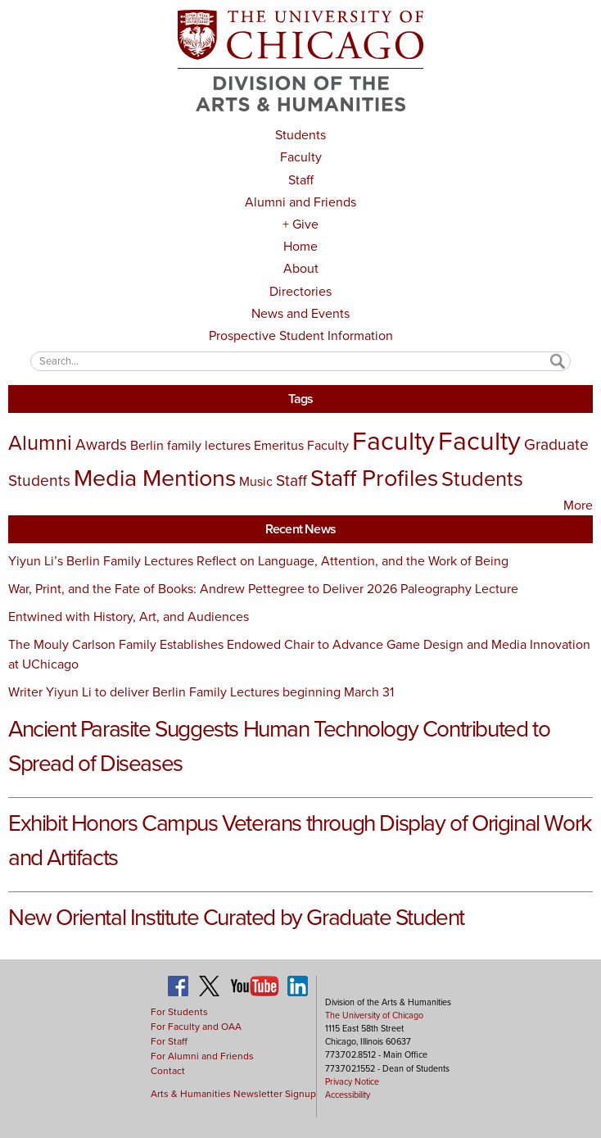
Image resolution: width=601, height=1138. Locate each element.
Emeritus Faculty (301, 445)
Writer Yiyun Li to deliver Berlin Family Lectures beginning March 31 (201, 691)
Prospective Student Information (301, 335)
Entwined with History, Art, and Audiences (128, 616)
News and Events (300, 313)
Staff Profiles (374, 477)
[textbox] (301, 360)
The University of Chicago (374, 1015)
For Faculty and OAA (196, 1026)
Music (256, 481)
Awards (101, 444)
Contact (168, 1070)
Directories (300, 291)
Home (300, 246)
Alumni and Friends (300, 202)
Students (300, 134)
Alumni (40, 442)
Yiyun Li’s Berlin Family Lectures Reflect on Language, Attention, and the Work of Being (258, 560)
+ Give (300, 224)
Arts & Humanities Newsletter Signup (233, 1093)
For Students (179, 1011)
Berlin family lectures (190, 445)
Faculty (301, 156)
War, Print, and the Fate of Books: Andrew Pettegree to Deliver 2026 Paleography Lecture (263, 588)
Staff (301, 179)
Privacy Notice (352, 1081)
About (301, 268)
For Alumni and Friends (202, 1056)
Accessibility (347, 1094)
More (578, 505)
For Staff (169, 1041)
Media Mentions (155, 477)
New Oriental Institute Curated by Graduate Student (236, 917)
